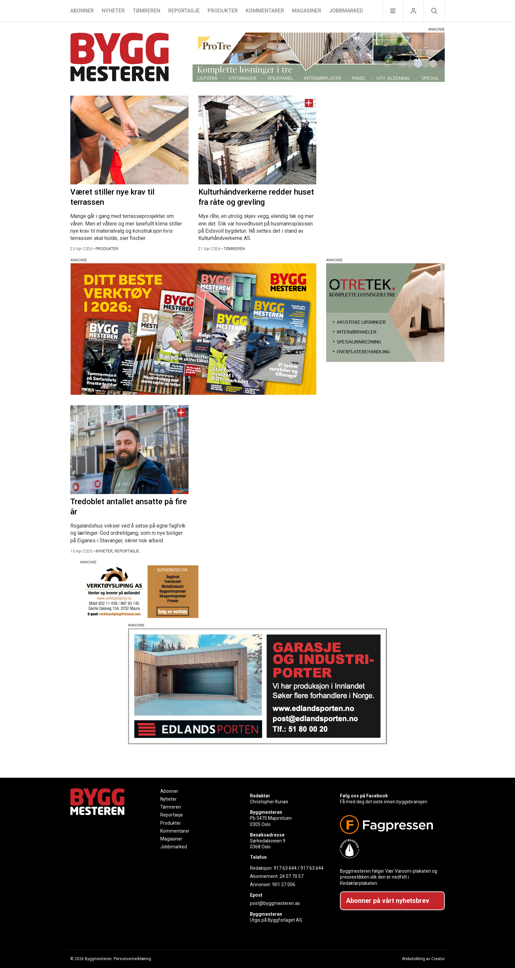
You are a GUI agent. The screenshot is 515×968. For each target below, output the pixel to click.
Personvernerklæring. (133, 958)
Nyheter (113, 11)
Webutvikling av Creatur (423, 958)
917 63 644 (285, 868)
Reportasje (184, 11)
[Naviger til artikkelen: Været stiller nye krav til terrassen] (129, 140)
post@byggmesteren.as (275, 903)
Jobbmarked (346, 11)
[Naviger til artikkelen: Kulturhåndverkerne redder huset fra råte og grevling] (257, 140)
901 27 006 (283, 884)
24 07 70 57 (291, 876)
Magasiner (306, 11)
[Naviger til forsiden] (119, 58)
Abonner (82, 11)
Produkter (223, 11)
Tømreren (146, 11)
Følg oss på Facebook (364, 795)
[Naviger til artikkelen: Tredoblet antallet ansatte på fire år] (129, 449)
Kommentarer (265, 11)
